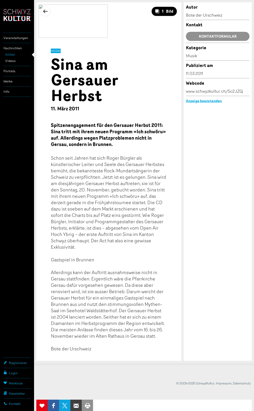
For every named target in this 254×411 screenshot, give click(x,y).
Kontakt (11, 403)
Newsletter (14, 393)
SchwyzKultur (17, 15)
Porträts (9, 71)
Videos (10, 60)
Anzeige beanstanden (204, 101)
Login (10, 372)
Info (6, 91)
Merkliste (13, 383)
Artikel (10, 54)
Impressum (224, 383)
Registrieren (15, 362)
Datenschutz (242, 383)
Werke (7, 81)
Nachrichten (12, 48)
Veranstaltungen (15, 37)
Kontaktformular (218, 36)
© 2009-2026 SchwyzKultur (195, 383)
